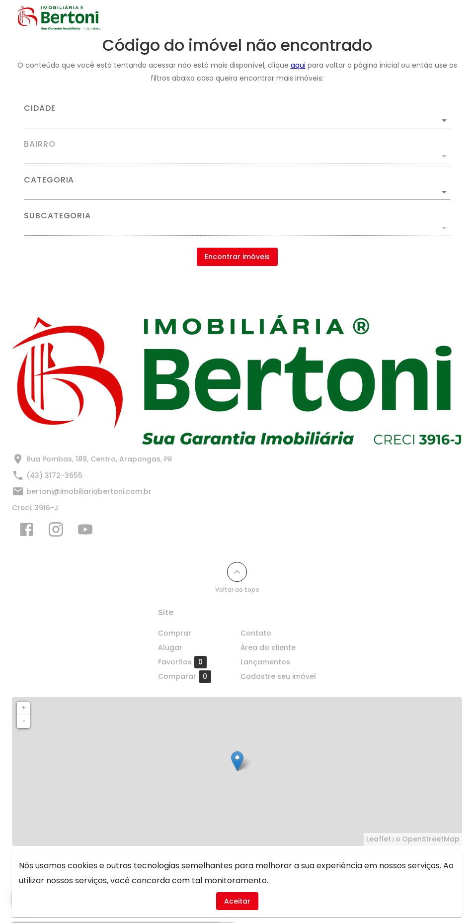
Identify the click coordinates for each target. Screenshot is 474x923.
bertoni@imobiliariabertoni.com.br (89, 491)
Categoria (49, 180)
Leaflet (378, 839)
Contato (255, 633)
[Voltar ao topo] (237, 572)
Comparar (184, 676)
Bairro (40, 144)
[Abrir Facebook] (26, 532)
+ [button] (23, 708)
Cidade (40, 108)
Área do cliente (268, 647)
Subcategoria (57, 216)
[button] (237, 192)
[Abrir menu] (441, 18)
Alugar (170, 647)
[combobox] (237, 116)
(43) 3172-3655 (54, 475)
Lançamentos (265, 662)
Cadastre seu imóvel (278, 676)
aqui (298, 65)
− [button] (24, 721)
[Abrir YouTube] (85, 532)
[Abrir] (444, 120)
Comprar (174, 633)
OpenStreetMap (431, 839)
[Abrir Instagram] (56, 532)
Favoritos (182, 662)
